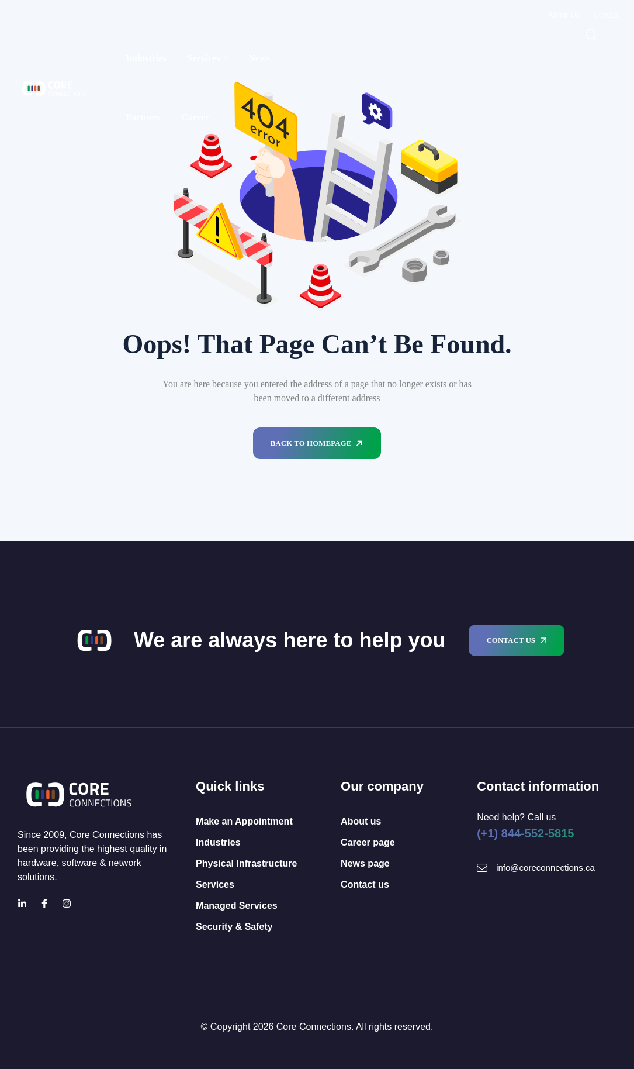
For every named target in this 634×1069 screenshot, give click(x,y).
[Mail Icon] (482, 868)
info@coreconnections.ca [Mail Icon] (545, 868)
